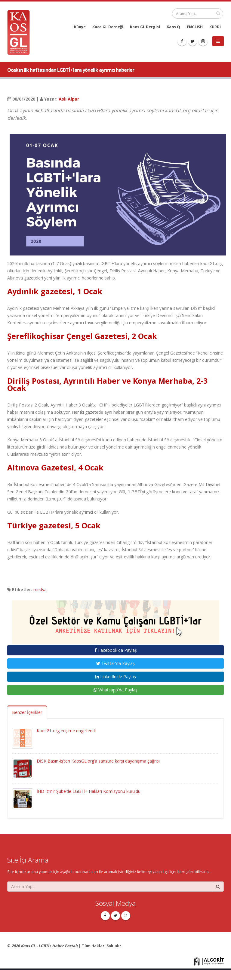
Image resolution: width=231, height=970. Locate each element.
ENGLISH (195, 26)
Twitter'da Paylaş (115, 663)
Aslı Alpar (69, 99)
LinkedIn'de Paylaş (115, 676)
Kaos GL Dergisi (145, 26)
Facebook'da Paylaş (115, 650)
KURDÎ (215, 26)
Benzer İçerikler (27, 712)
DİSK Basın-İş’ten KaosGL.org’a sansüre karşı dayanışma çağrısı (98, 761)
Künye (80, 26)
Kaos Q (173, 26)
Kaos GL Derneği (107, 26)
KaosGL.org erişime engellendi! (67, 730)
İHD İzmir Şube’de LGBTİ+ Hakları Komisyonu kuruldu (88, 791)
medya (40, 589)
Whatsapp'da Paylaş (115, 690)
